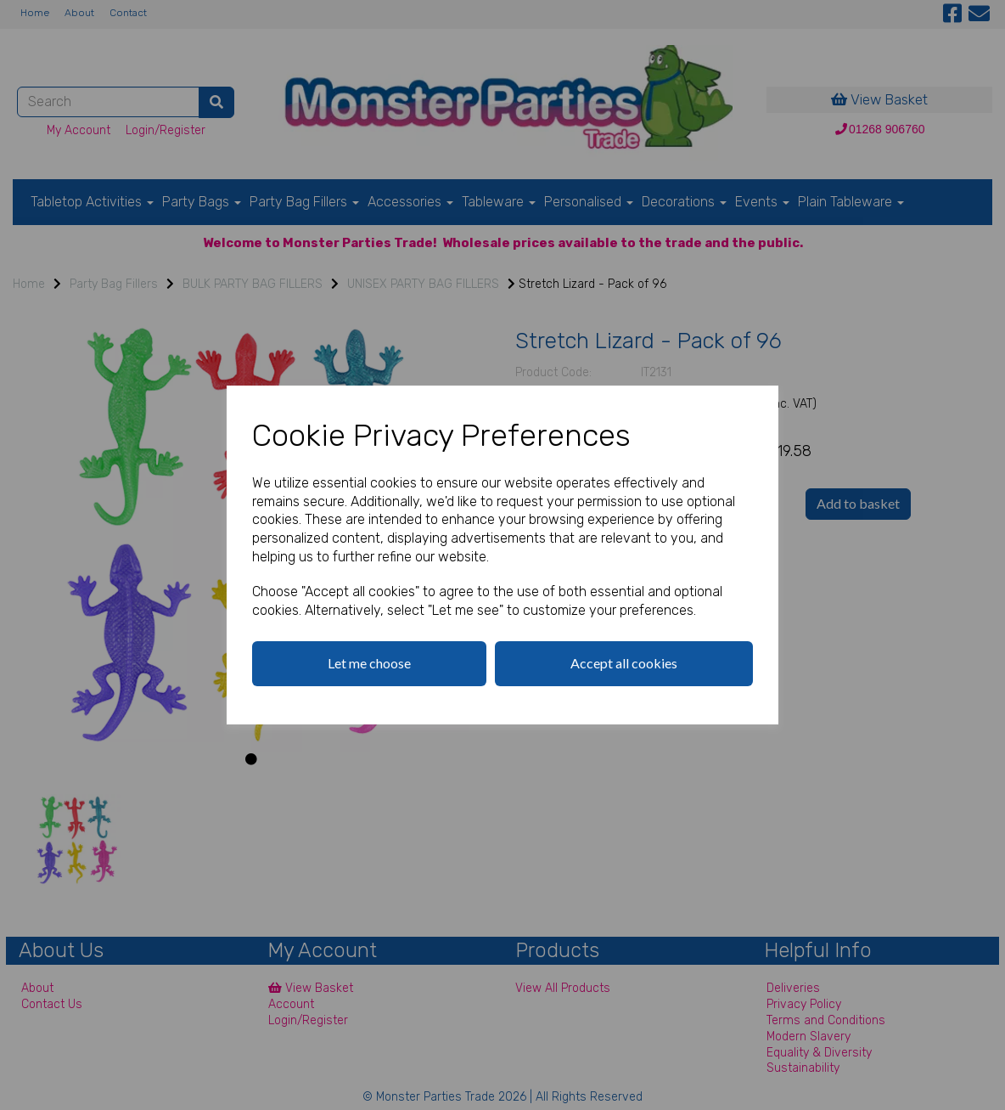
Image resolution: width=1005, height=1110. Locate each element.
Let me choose (369, 663)
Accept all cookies (623, 663)
